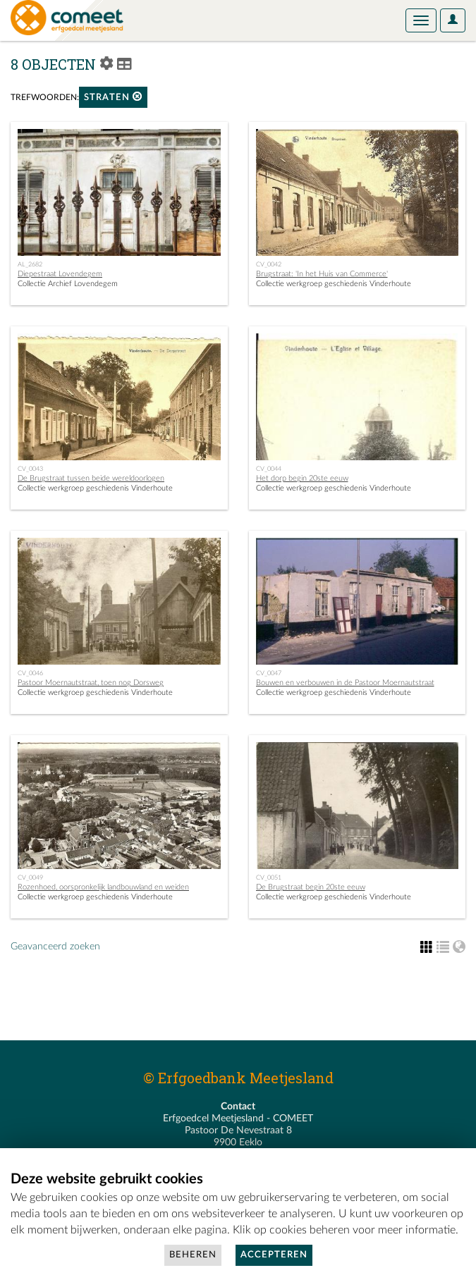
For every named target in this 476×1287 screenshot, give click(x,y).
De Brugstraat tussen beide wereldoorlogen (91, 478)
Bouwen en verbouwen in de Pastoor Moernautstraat (345, 682)
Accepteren (273, 1255)
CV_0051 (268, 877)
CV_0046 (30, 673)
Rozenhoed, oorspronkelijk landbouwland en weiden (103, 887)
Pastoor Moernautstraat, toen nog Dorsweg (91, 682)
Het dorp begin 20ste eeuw (302, 478)
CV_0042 (268, 264)
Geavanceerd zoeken (55, 947)
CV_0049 (30, 877)
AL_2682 (30, 264)
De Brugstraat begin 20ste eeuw (310, 887)
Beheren (192, 1255)
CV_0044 (268, 468)
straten (113, 97)
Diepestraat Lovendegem (60, 274)
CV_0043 (30, 468)
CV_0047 (268, 673)
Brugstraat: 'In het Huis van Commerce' (322, 274)
